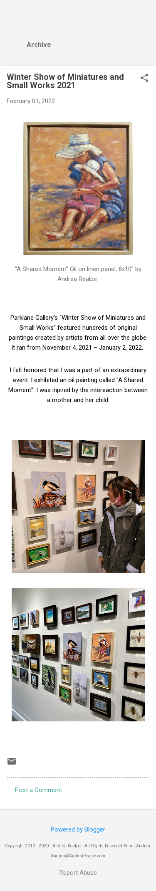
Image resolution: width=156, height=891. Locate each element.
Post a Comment (38, 790)
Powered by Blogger (78, 829)
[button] (144, 78)
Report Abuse (78, 872)
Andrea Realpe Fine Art (76, 19)
